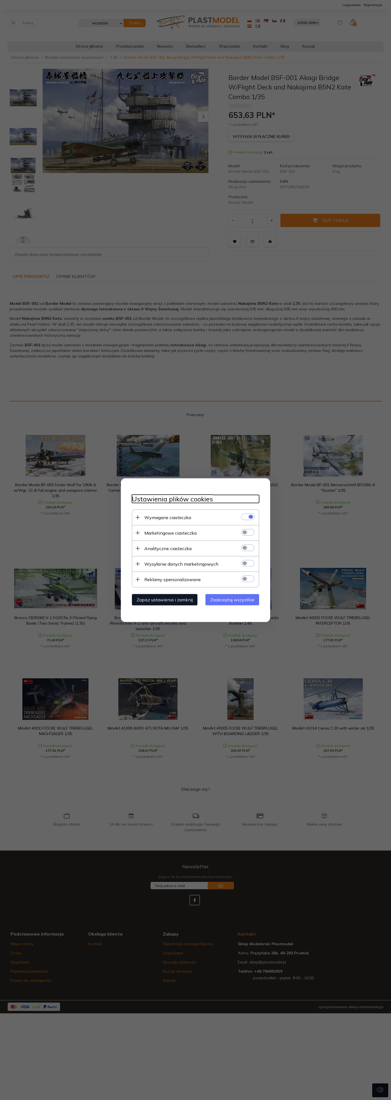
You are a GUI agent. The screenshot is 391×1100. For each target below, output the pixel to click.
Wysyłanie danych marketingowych (181, 563)
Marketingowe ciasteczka (170, 532)
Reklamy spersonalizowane (172, 579)
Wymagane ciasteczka (167, 517)
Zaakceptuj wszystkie (232, 599)
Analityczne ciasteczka (168, 548)
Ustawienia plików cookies (172, 499)
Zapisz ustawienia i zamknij (165, 599)
